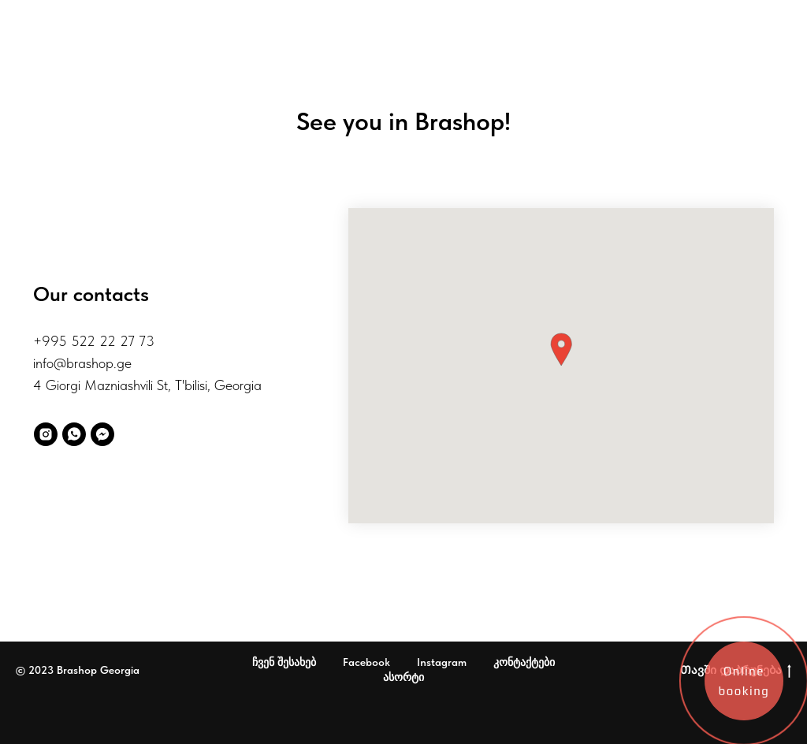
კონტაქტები (524, 662)
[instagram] (46, 434)
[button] (561, 349)
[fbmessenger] (102, 434)
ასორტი (403, 677)
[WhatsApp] (74, 434)
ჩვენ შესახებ (284, 662)
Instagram (442, 662)
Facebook (366, 662)
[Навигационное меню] (20, 20)
